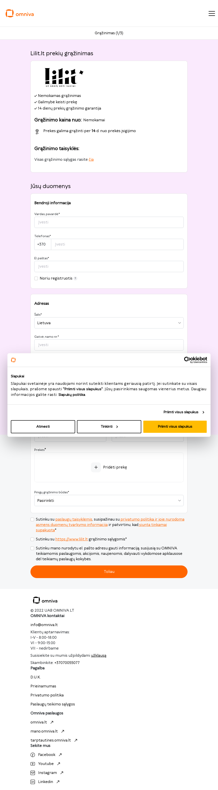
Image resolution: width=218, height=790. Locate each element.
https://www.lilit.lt (71, 539)
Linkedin (45, 782)
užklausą (98, 655)
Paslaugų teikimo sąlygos (52, 704)
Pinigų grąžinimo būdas (51, 492)
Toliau (109, 571)
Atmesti (43, 426)
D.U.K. (35, 677)
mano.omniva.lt (47, 731)
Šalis (38, 315)
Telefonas (42, 236)
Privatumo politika (47, 695)
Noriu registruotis (58, 278)
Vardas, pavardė (47, 214)
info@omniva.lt (44, 624)
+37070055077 (67, 662)
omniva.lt (42, 722)
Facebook (46, 755)
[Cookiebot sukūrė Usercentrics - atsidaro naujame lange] (187, 360)
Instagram (47, 773)
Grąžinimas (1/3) (109, 33)
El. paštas (41, 258)
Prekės (39, 450)
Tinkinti (109, 426)
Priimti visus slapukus (180, 412)
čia (91, 159)
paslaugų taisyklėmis (73, 519)
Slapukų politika (71, 394)
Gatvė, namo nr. (46, 337)
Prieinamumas (43, 686)
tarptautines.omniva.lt (54, 740)
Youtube (45, 764)
